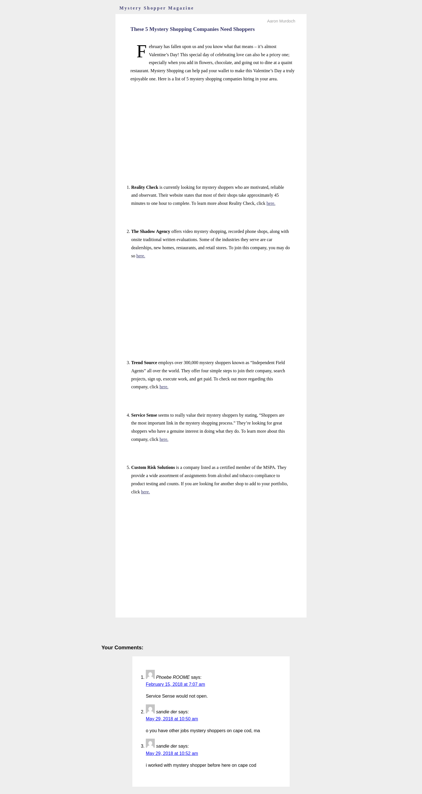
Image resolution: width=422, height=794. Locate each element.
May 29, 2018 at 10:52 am (172, 753)
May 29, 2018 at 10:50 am (172, 718)
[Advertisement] (211, 127)
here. (271, 203)
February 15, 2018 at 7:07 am (175, 684)
